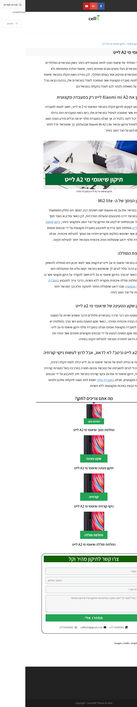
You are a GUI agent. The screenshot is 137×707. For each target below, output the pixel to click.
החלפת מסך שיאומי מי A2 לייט (68, 429)
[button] (125, 29)
